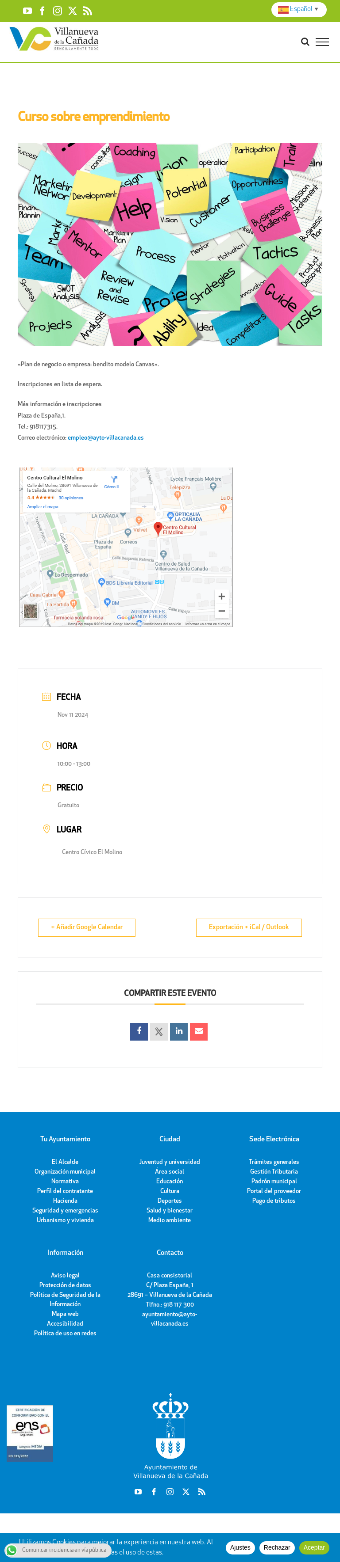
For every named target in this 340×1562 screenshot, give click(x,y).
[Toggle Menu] (322, 42)
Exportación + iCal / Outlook (249, 927)
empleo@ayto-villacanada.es (106, 438)
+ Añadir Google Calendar (87, 927)
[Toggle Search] (305, 41)
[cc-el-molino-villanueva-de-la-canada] (126, 469)
